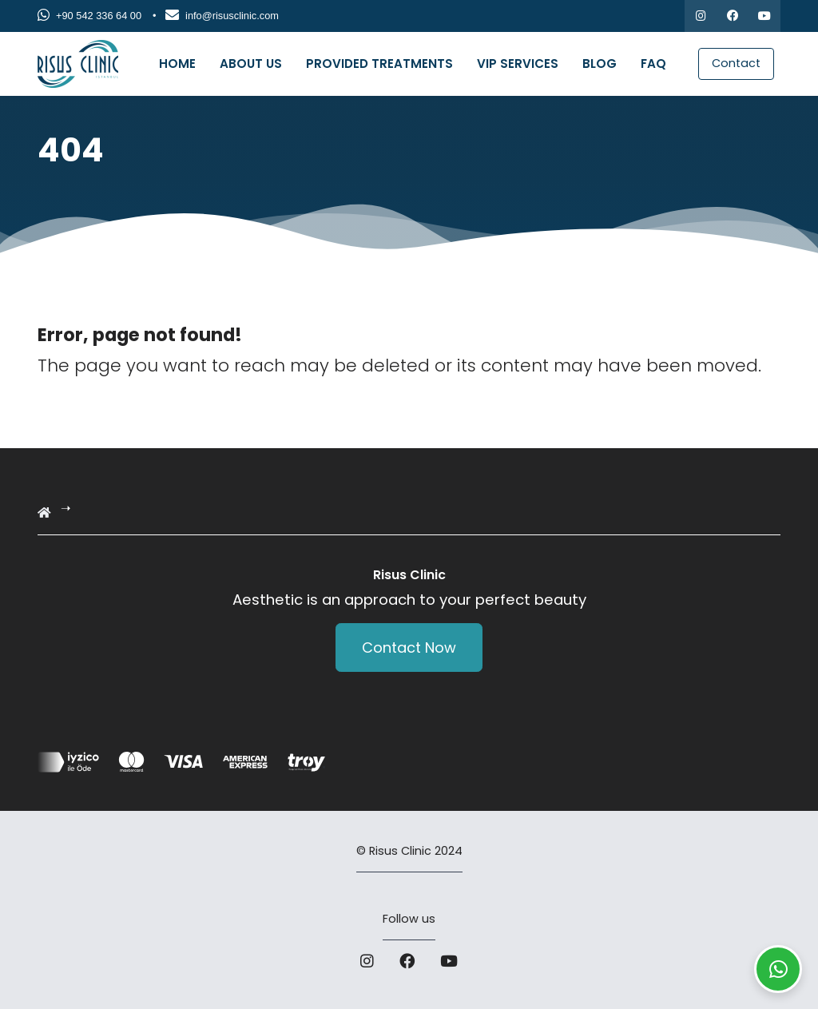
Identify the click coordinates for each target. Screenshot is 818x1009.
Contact (736, 63)
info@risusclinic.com (222, 16)
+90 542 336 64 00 (89, 16)
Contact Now (409, 647)
